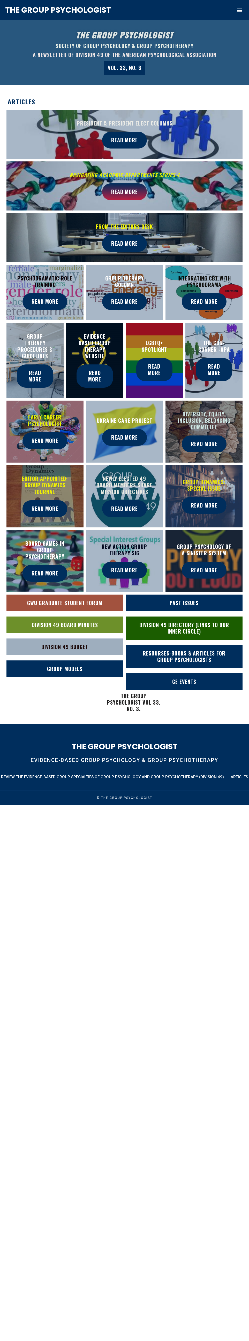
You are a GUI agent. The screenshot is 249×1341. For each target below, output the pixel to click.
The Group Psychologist (58, 10)
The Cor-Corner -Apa (214, 346)
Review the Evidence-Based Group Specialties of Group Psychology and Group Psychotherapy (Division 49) (112, 778)
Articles (239, 778)
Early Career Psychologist (45, 421)
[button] (239, 10)
